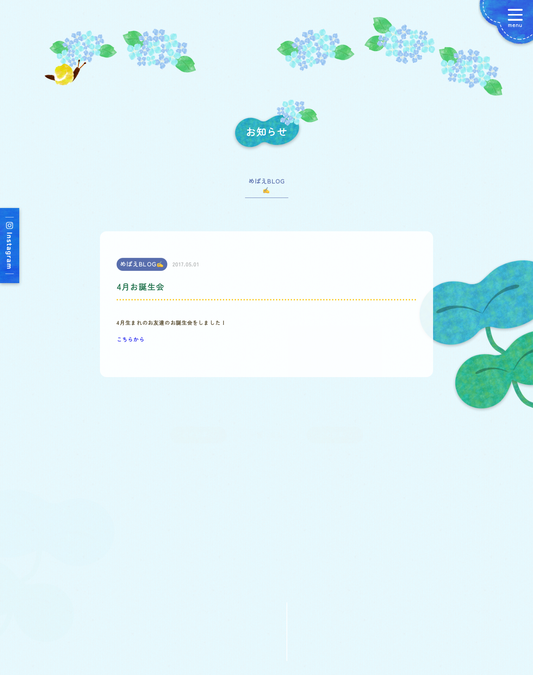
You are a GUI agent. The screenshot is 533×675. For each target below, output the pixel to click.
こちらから (131, 341)
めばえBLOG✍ (266, 188)
